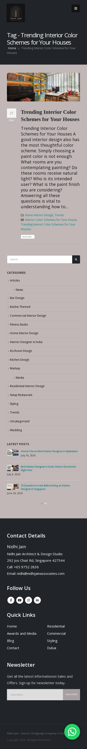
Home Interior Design (39, 215)
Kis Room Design (21, 351)
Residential (56, 626)
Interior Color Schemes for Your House (51, 220)
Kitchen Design (19, 360)
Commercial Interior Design (28, 316)
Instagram (28, 600)
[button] (42, 503)
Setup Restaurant (21, 395)
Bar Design (17, 298)
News (19, 290)
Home (12, 48)
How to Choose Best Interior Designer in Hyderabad (49, 451)
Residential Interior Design (27, 386)
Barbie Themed (20, 307)
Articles (15, 280)
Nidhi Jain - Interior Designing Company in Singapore (40, 733)
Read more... (28, 237)
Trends (59, 215)
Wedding (16, 430)
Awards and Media (21, 633)
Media (20, 378)
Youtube (19, 600)
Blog (10, 640)
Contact (13, 647)
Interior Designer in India (26, 342)
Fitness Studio (19, 324)
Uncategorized (19, 421)
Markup (15, 368)
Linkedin (37, 600)
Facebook (10, 600)
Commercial (56, 633)
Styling (14, 404)
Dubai (51, 647)
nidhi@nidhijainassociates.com (40, 573)
